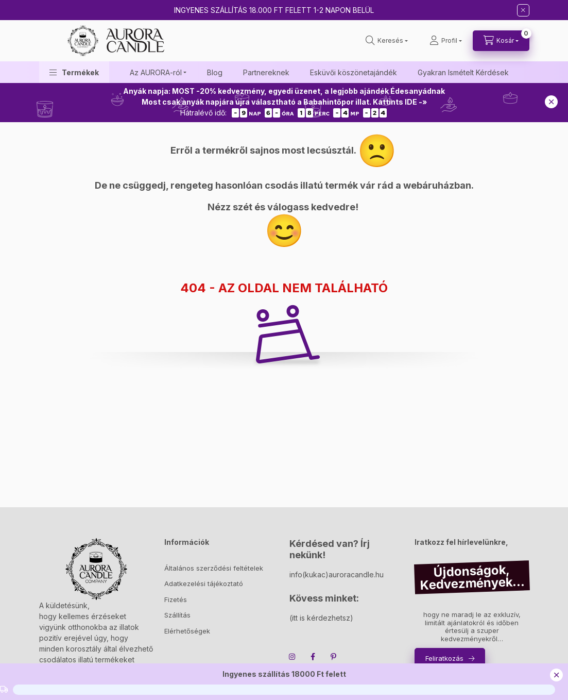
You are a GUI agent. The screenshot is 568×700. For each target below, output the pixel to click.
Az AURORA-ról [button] (156, 72)
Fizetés (175, 599)
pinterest (333, 656)
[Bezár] (523, 10)
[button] (74, 72)
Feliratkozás (444, 658)
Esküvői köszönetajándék (353, 72)
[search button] (387, 40)
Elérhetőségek (187, 631)
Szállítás (177, 615)
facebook (313, 656)
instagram (292, 656)
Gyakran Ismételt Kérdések (463, 72)
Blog (214, 72)
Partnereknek (266, 72)
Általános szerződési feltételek (213, 568)
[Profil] (446, 40)
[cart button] (501, 40)
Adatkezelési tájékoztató (203, 583)
